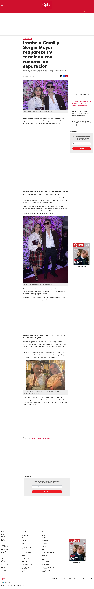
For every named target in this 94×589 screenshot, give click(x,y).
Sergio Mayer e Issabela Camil (33, 118)
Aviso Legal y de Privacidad (56, 584)
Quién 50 (86, 11)
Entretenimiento (26, 538)
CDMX (43, 541)
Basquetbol (25, 553)
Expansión (25, 561)
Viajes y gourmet (50, 11)
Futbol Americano (26, 552)
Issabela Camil (36, 438)
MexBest (3, 545)
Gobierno (44, 537)
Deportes (24, 540)
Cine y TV (24, 541)
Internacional (25, 567)
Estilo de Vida (4, 554)
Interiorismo (45, 556)
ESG (22, 571)
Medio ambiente (46, 561)
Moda (32, 11)
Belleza (40, 11)
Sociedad (44, 546)
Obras (23, 570)
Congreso (45, 540)
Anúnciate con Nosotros (84, 584)
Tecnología (25, 568)
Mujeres (3, 567)
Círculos (25, 11)
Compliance (71, 584)
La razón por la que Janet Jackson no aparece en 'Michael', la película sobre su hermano (81, 103)
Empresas (24, 562)
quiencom (90, 578)
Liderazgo (3, 570)
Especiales (24, 533)
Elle (2, 558)
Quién (2, 532)
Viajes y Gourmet (5, 540)
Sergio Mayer (46, 438)
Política (44, 536)
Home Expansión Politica (28, 564)
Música (23, 543)
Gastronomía (4, 546)
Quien (86, 578)
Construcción (46, 550)
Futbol (23, 549)
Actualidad (4, 569)
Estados (44, 543)
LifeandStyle (45, 533)
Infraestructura (46, 553)
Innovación (45, 568)
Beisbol (24, 550)
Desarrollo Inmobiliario (48, 552)
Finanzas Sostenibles (48, 567)
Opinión (24, 531)
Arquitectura (46, 555)
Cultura (60, 11)
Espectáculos (8, 11)
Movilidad (45, 565)
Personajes (4, 551)
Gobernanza (45, 564)
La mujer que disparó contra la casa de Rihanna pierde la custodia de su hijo (82, 123)
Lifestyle (24, 556)
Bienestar (3, 552)
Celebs (2, 563)
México (44, 538)
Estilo (23, 537)
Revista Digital (87, 5)
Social (44, 562)
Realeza (17, 11)
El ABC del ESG (46, 570)
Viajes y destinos (5, 549)
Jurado (3, 555)
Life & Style (25, 536)
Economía (24, 565)
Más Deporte (25, 555)
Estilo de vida (4, 564)
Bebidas (3, 548)
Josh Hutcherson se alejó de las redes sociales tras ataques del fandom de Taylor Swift (81, 113)
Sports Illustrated (27, 548)
